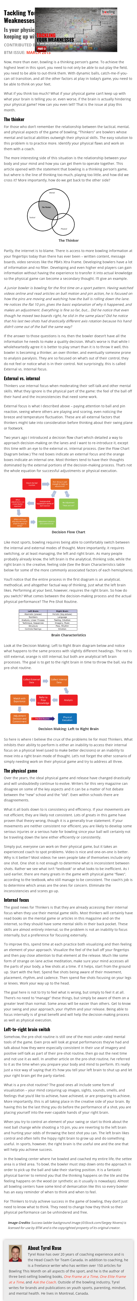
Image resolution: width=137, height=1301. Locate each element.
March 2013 (38, 52)
